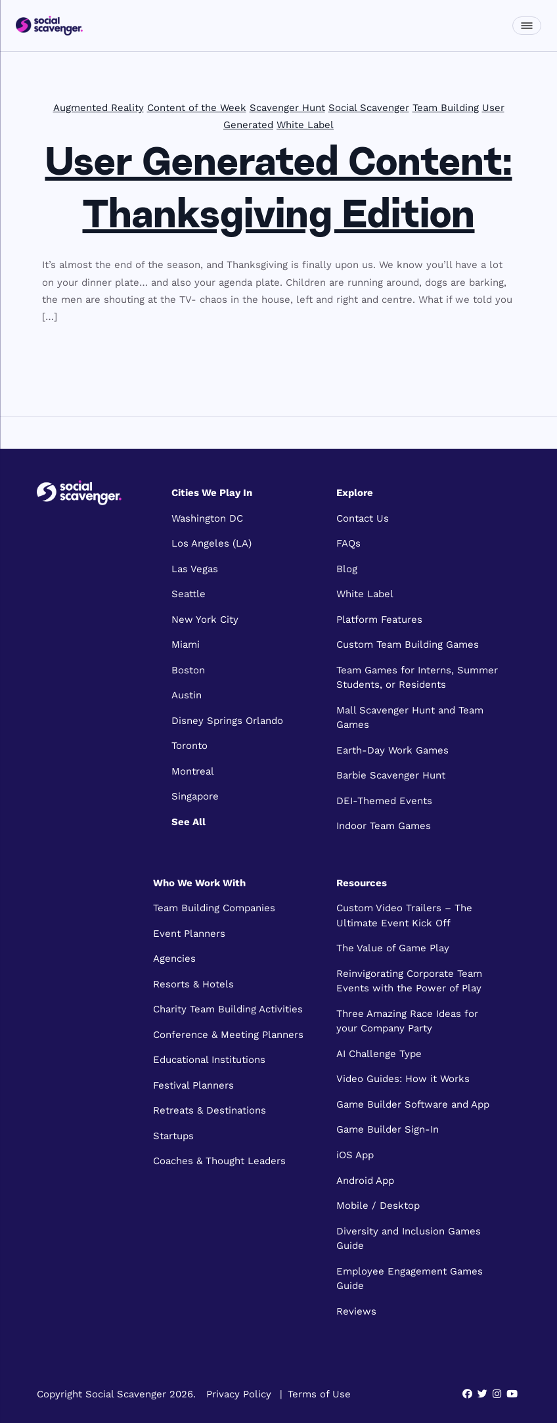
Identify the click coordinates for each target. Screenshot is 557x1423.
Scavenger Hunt (287, 108)
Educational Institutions (209, 1060)
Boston (188, 670)
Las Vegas (194, 569)
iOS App (355, 1155)
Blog (346, 569)
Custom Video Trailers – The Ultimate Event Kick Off (404, 915)
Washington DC (207, 518)
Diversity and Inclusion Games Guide (408, 1238)
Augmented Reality (98, 108)
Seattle (188, 594)
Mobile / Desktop (378, 1205)
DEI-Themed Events (384, 801)
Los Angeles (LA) (211, 543)
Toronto (189, 746)
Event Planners (189, 933)
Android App (365, 1180)
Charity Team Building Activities (228, 1009)
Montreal (192, 771)
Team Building (445, 108)
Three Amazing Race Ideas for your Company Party (407, 1021)
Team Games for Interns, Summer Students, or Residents (417, 677)
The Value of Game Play (392, 948)
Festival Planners (193, 1085)
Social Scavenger (368, 108)
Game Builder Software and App (412, 1104)
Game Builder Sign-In (387, 1129)
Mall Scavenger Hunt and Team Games (409, 717)
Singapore (195, 796)
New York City (204, 619)
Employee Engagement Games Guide (409, 1278)
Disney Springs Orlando (227, 721)
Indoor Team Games (383, 826)
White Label (305, 125)
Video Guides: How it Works (403, 1079)
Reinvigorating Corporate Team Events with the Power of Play (409, 981)
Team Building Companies (214, 908)
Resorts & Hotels (193, 984)
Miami (185, 644)
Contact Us (362, 518)
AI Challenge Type (379, 1054)
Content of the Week (196, 108)
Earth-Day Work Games (392, 750)
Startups (173, 1136)
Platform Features (379, 619)
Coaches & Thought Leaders (219, 1161)
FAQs (348, 543)
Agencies (174, 958)
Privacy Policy (238, 1394)
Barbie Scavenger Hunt (390, 775)
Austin (186, 695)
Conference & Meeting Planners (228, 1035)
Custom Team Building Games (407, 644)
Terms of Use (319, 1394)
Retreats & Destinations (209, 1110)
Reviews (356, 1311)
